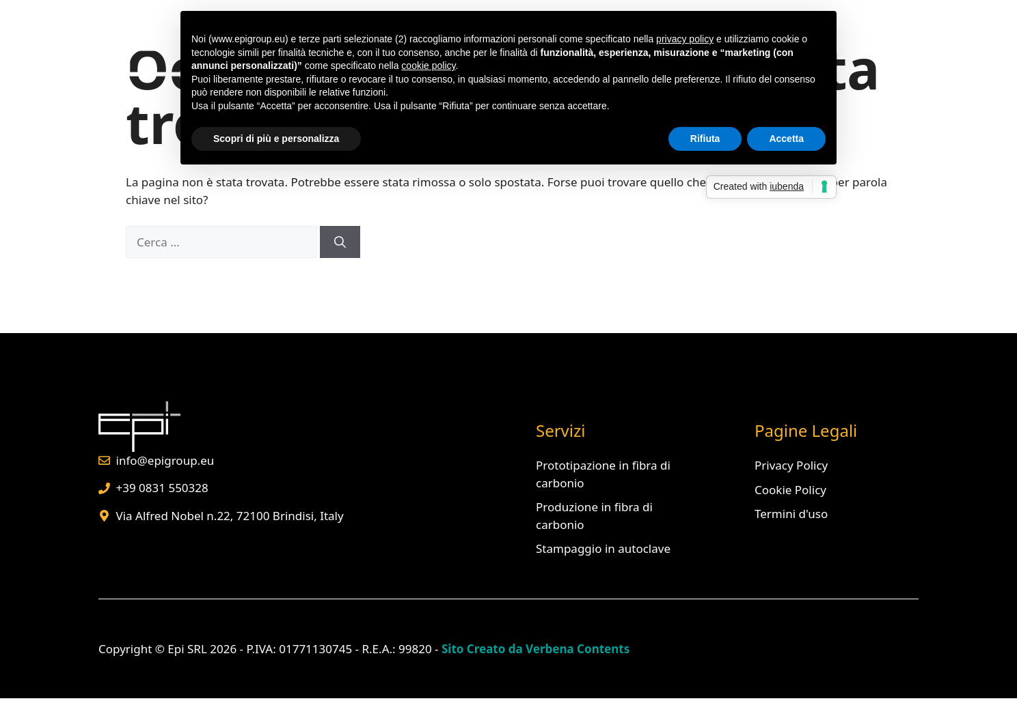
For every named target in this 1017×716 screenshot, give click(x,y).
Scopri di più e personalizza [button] (276, 138)
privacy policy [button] (685, 38)
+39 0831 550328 (162, 488)
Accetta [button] (786, 138)
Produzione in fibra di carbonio (594, 515)
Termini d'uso (791, 513)
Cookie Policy (790, 490)
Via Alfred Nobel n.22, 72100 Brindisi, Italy (230, 516)
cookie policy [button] (428, 65)
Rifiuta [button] (705, 138)
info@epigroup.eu (165, 460)
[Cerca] (340, 242)
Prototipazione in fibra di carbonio (603, 474)
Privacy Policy (791, 465)
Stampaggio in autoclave (603, 548)
